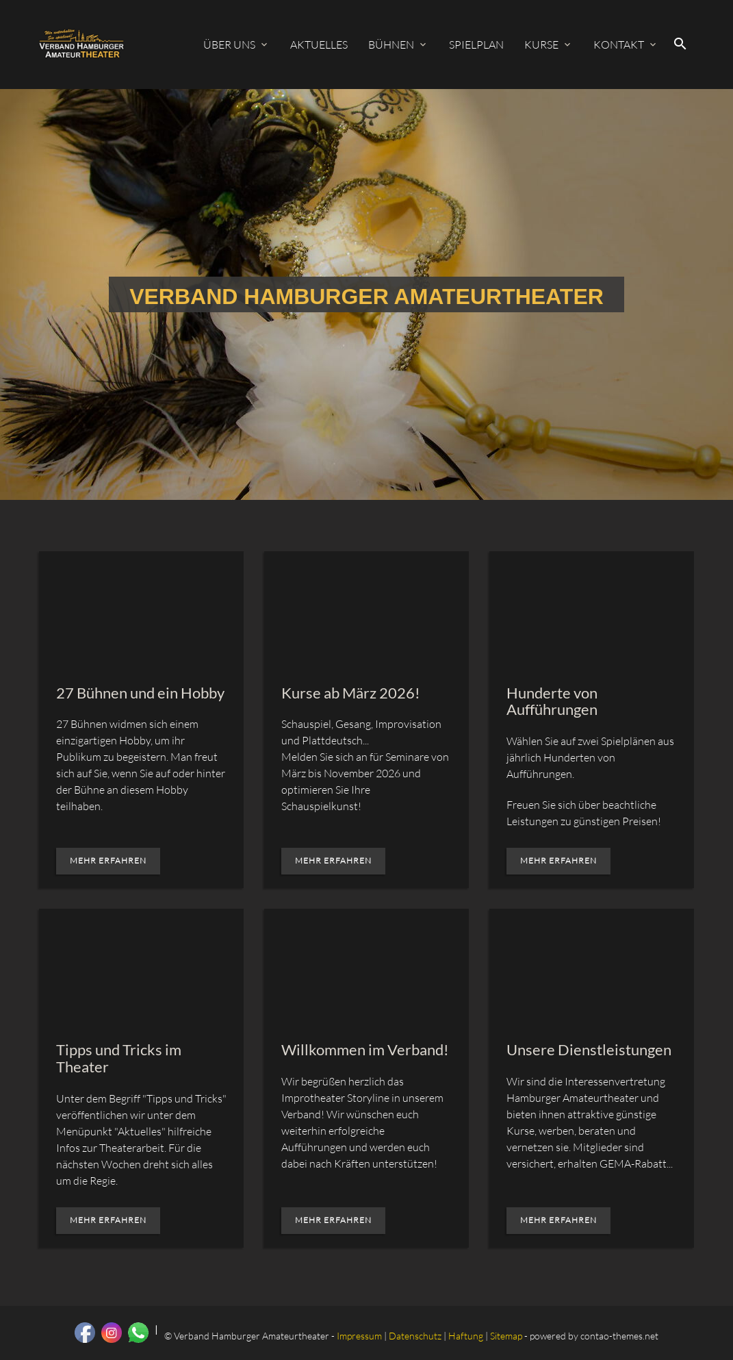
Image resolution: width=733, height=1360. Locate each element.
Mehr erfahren (108, 860)
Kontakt (618, 44)
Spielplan (476, 44)
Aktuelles (319, 44)
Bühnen (391, 44)
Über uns (229, 44)
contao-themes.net (619, 1336)
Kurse (541, 44)
